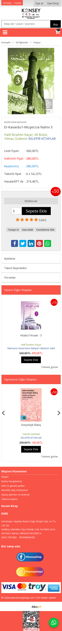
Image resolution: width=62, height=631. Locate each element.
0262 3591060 (9, 537)
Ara (55, 24)
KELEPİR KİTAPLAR (31, 437)
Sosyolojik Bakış (31, 425)
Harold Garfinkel (31, 434)
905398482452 (27, 537)
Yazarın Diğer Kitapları (18, 290)
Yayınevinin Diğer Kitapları (20, 379)
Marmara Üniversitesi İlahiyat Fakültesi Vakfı (31, 348)
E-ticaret (26, 606)
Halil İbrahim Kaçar (31, 344)
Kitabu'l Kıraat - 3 (31, 335)
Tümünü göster (49, 367)
